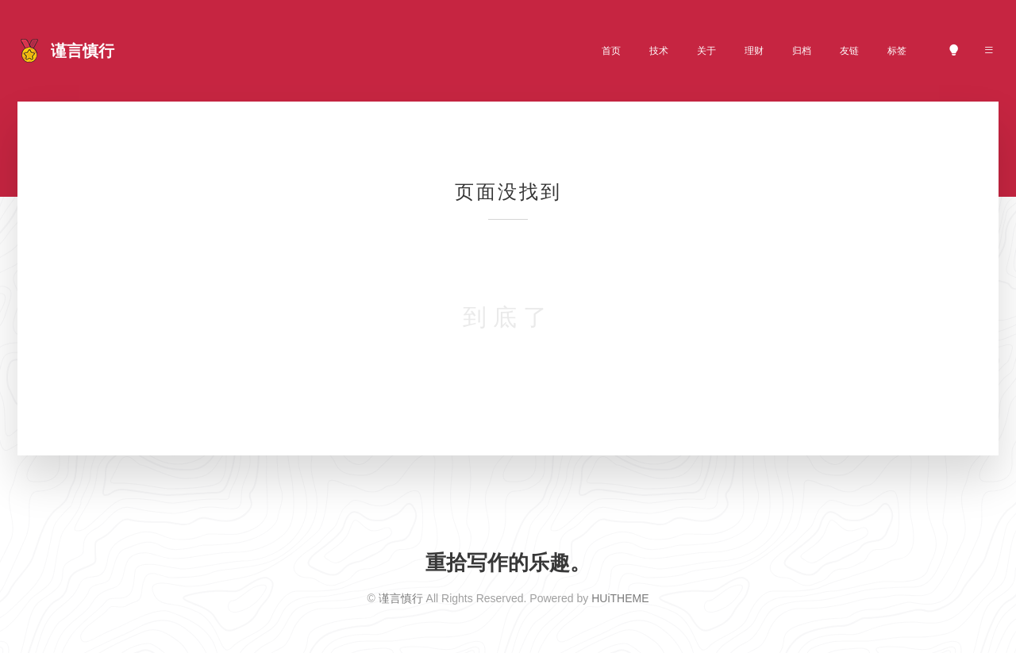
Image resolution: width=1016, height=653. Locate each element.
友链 (849, 50)
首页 (611, 50)
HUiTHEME (619, 598)
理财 (754, 50)
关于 (706, 50)
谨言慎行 (401, 598)
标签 (896, 50)
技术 (658, 50)
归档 (801, 50)
